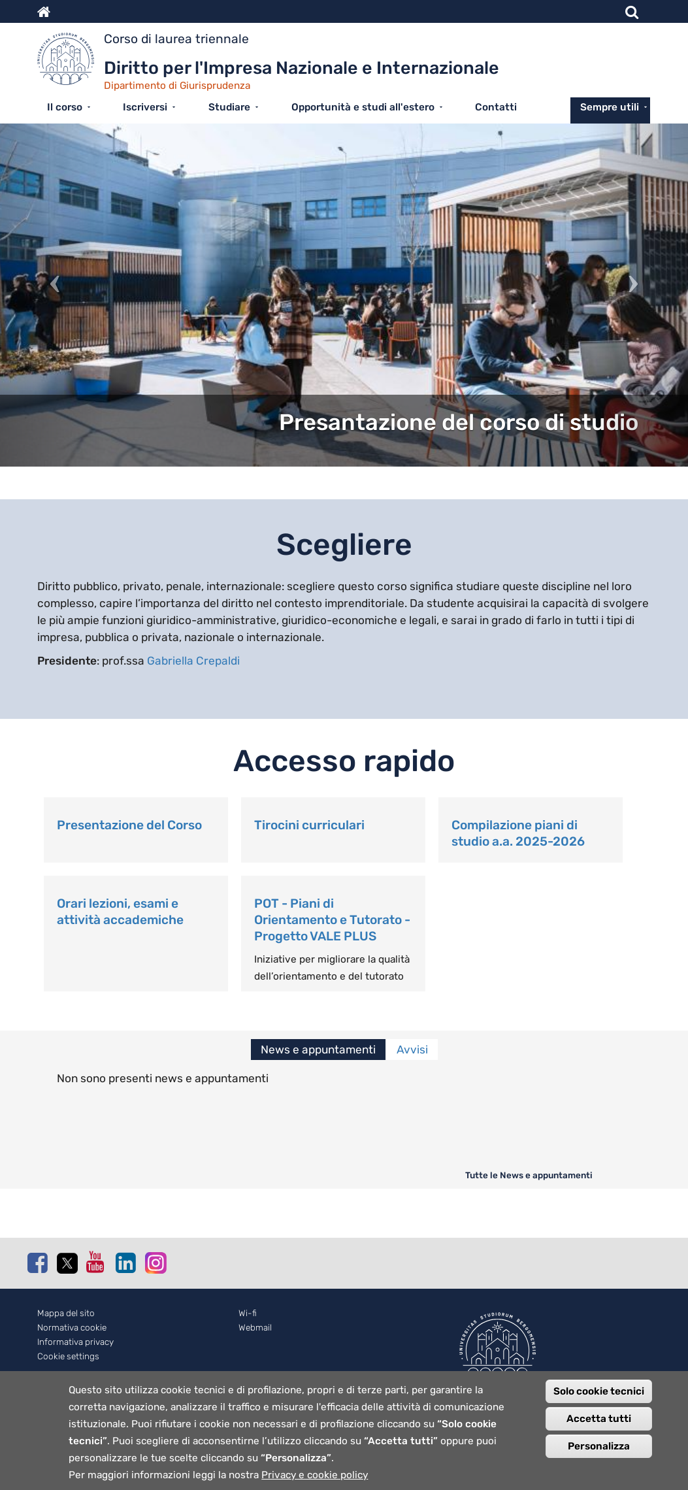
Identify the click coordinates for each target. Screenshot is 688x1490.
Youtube (96, 1262)
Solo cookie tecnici (598, 1397)
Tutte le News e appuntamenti (529, 1175)
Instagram (154, 1262)
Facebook (37, 1262)
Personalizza (599, 1452)
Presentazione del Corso (129, 825)
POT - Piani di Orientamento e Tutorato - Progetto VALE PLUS (332, 920)
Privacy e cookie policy (314, 1481)
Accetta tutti (598, 1425)
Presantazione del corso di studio (458, 422)
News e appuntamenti (318, 1049)
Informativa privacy (75, 1342)
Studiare (229, 107)
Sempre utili (609, 107)
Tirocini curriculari (309, 825)
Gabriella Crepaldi (193, 660)
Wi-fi (247, 1313)
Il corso (64, 107)
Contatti (496, 107)
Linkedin (125, 1262)
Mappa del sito (66, 1313)
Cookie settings (68, 1356)
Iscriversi (145, 107)
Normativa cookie (71, 1328)
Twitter (66, 1263)
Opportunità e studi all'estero (362, 107)
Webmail (255, 1328)
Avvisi (412, 1049)
